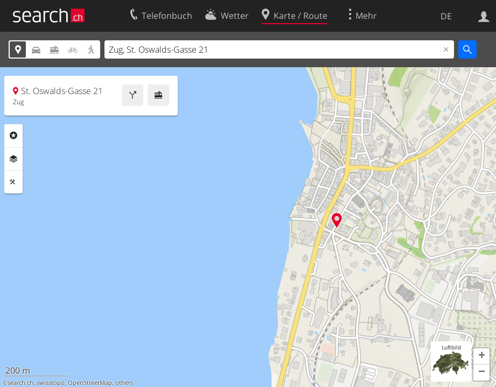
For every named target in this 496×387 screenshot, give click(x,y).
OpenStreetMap (90, 382)
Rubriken (13, 135)
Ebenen (13, 159)
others (124, 382)
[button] (481, 356)
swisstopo (51, 382)
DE (446, 16)
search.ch (20, 382)
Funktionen (13, 182)
